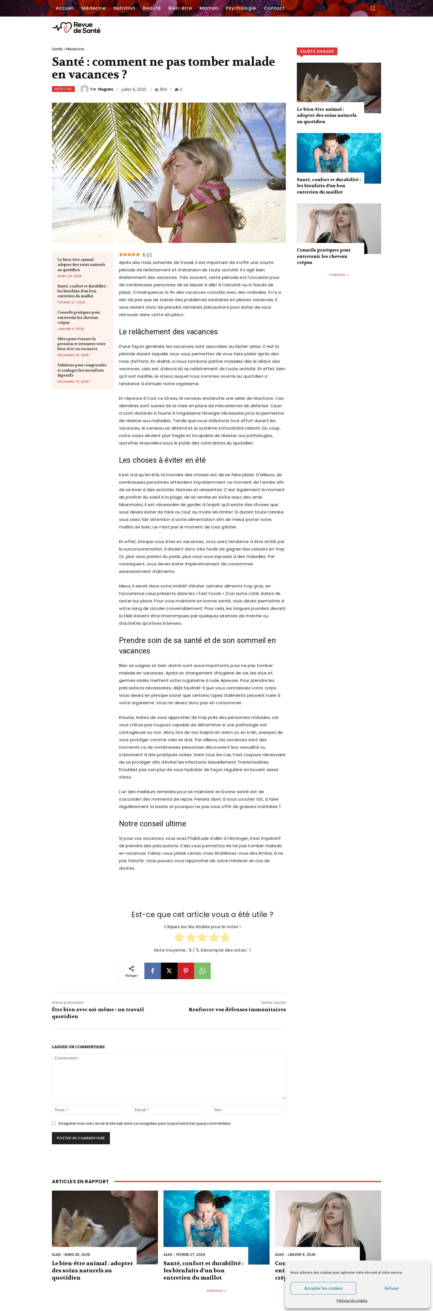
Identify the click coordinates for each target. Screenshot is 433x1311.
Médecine (75, 49)
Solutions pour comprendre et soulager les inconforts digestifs (82, 370)
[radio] (179, 938)
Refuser (392, 1288)
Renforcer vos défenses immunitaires (237, 1010)
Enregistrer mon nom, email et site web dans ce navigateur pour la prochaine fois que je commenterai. (145, 1123)
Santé (57, 49)
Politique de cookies (352, 1301)
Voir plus (339, 274)
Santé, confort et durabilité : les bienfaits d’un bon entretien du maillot (82, 291)
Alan (56, 1254)
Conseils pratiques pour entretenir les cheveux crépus (78, 317)
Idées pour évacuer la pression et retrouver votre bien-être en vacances (81, 344)
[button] (373, 8)
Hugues (105, 89)
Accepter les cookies (323, 1288)
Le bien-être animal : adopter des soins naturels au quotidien (81, 264)
